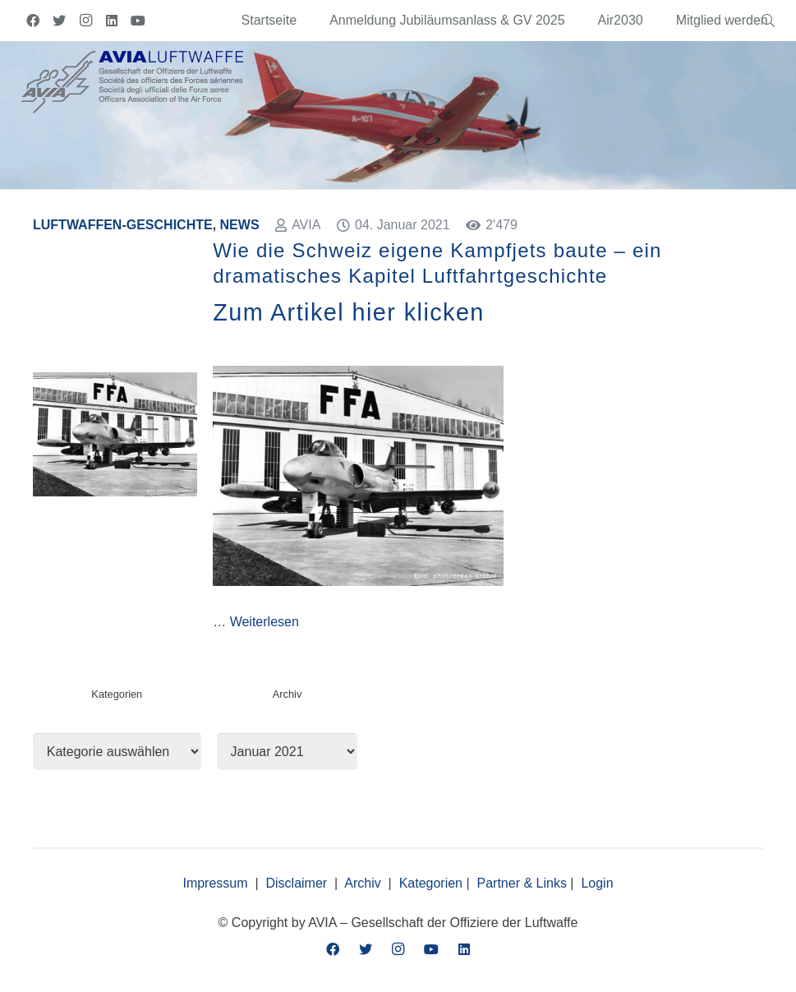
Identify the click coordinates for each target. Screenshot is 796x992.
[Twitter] (59, 20)
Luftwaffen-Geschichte (123, 225)
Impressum (214, 883)
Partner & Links (522, 883)
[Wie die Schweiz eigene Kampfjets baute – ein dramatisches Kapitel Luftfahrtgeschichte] (115, 382)
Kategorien (430, 883)
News (240, 225)
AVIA (306, 225)
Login (597, 883)
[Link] (132, 80)
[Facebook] (33, 20)
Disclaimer (297, 883)
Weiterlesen (264, 622)
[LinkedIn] (112, 20)
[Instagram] (85, 20)
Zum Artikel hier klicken (349, 312)
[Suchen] (768, 20)
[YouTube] (138, 20)
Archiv (362, 883)
